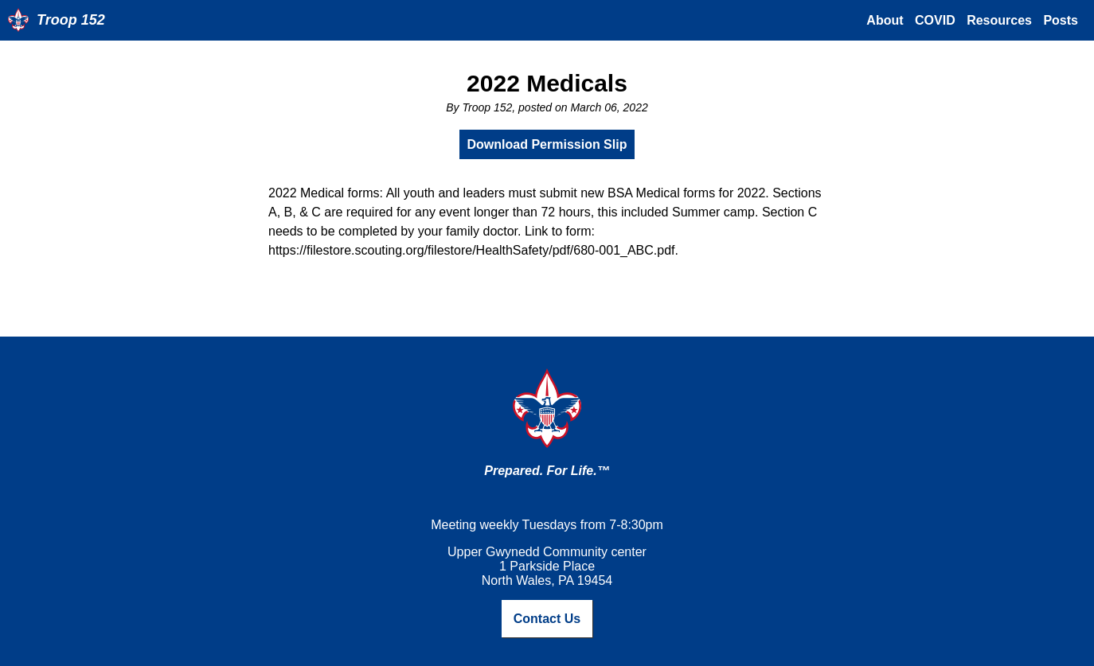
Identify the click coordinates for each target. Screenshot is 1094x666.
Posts (1060, 20)
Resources (999, 20)
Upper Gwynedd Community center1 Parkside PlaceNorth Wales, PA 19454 (547, 566)
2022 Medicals (547, 83)
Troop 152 (71, 20)
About (884, 20)
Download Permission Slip (547, 144)
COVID (935, 20)
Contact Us (547, 618)
